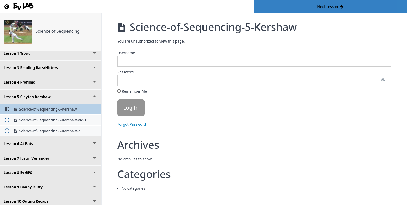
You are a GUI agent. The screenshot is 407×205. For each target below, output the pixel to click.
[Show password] (383, 80)
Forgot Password (131, 124)
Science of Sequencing (58, 31)
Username (126, 52)
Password (125, 72)
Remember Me (132, 91)
